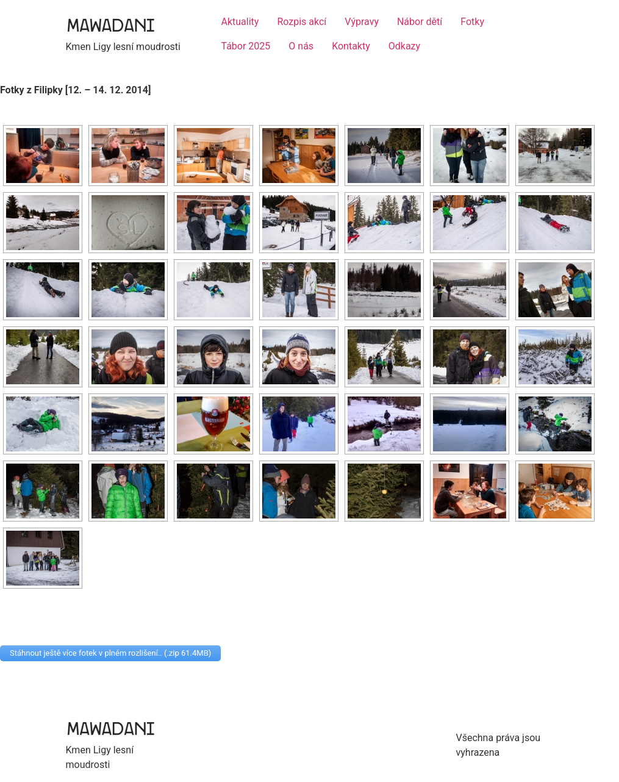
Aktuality (240, 21)
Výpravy (362, 21)
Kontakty (351, 46)
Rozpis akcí (301, 21)
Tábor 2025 (246, 46)
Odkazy (404, 46)
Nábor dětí (419, 21)
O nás (300, 46)
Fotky (472, 21)
